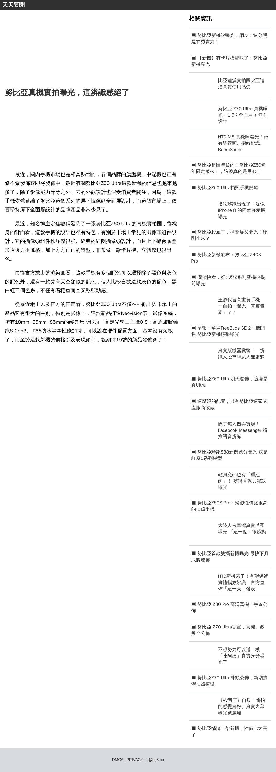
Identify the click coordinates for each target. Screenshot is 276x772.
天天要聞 (13, 5)
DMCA (117, 760)
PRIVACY (135, 760)
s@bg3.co (155, 760)
